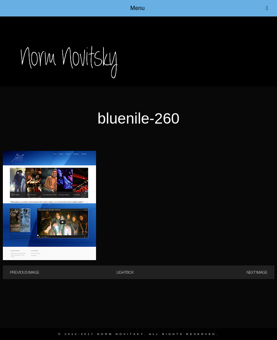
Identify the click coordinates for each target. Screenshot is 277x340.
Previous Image (24, 272)
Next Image (257, 272)
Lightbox (125, 272)
